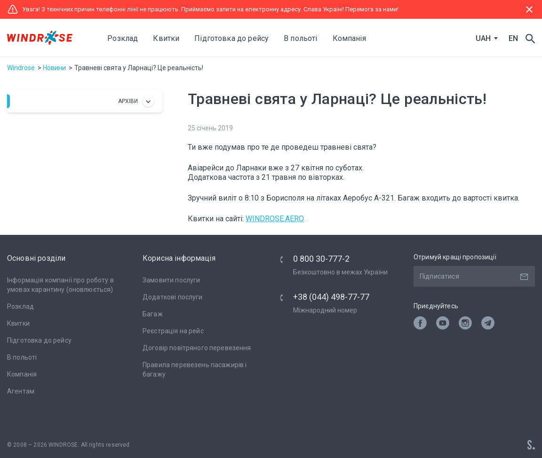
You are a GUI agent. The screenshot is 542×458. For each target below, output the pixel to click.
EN (513, 38)
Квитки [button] (167, 38)
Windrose (21, 68)
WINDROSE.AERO (275, 218)
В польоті (22, 357)
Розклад (123, 38)
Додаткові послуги (173, 297)
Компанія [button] (350, 38)
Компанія (22, 374)
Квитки (18, 323)
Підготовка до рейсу (39, 340)
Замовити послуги (171, 280)
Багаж (153, 314)
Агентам (20, 391)
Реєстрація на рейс (173, 331)
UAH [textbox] (483, 38)
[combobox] (484, 38)
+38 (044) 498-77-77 (331, 297)
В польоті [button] (301, 38)
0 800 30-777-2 (321, 259)
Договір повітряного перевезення (197, 348)
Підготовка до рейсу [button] (232, 38)
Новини (54, 68)
